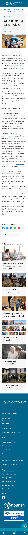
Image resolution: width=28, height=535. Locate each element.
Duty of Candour (8, 489)
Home (4, 9)
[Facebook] (3, 498)
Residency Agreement (9, 481)
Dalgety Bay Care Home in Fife (12, 461)
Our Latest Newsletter (10, 464)
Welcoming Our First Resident (18, 10)
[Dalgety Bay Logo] (14, 3)
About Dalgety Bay (8, 442)
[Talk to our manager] (24, 526)
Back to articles (10, 235)
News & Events (9, 10)
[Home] (3, 532)
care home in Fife (18, 68)
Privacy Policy (7, 478)
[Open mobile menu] (14, 532)
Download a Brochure (9, 446)
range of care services (9, 136)
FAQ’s (4, 453)
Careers (4, 457)
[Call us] (24, 532)
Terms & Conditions (9, 474)
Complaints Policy (8, 485)
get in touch (19, 209)
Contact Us (6, 449)
